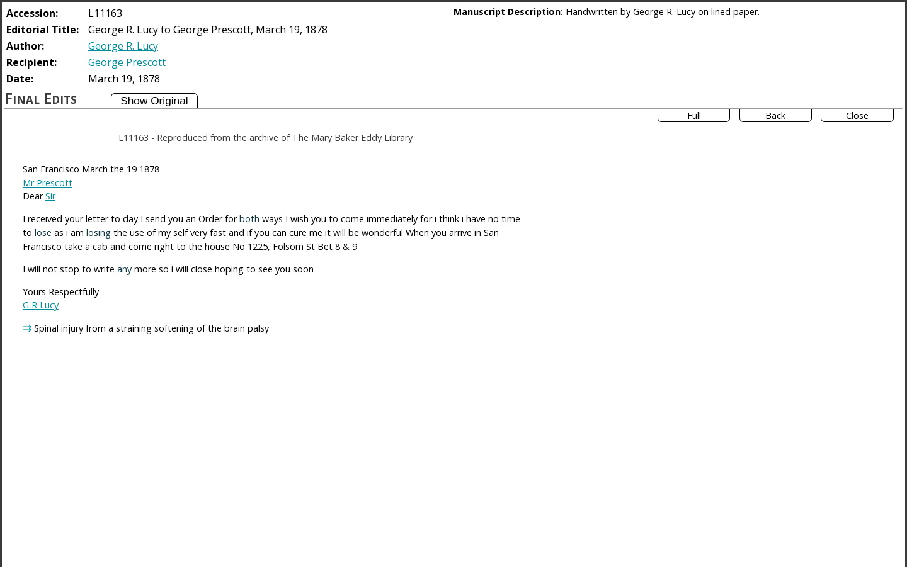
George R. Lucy (123, 46)
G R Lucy (41, 305)
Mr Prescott (47, 183)
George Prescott (127, 62)
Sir (50, 196)
